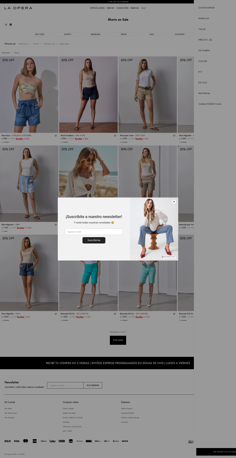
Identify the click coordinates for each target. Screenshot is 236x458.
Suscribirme (93, 240)
